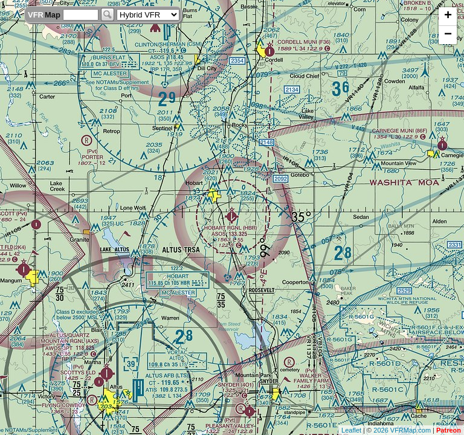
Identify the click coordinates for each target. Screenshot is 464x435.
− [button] (448, 35)
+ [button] (448, 16)
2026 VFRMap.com (402, 430)
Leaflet (351, 430)
